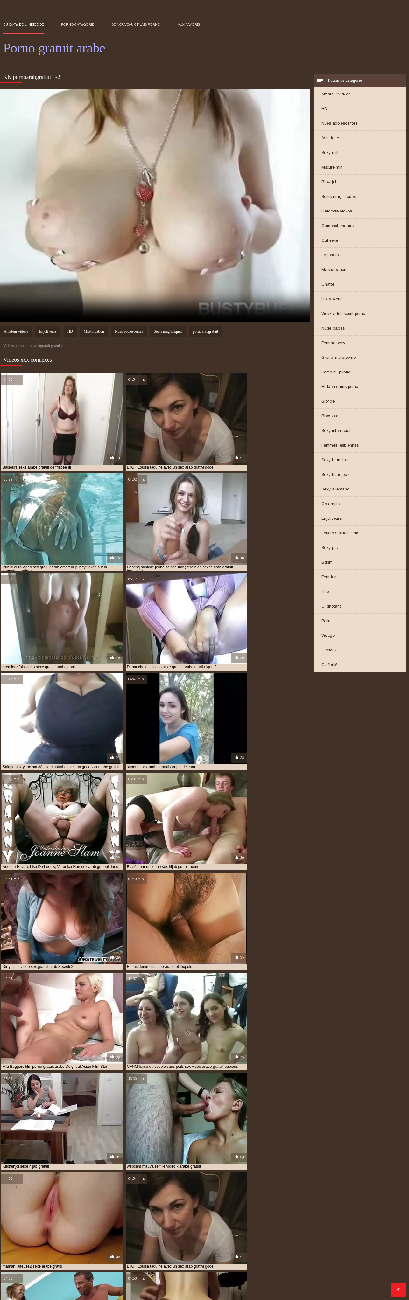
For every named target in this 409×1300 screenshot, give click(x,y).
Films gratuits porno (368, 1271)
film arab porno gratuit (303, 1236)
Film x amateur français (97, 1288)
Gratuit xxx (305, 1267)
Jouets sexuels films (340, 533)
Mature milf (331, 167)
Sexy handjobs (335, 475)
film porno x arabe (169, 1246)
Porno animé (15, 1271)
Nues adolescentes (339, 124)
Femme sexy (333, 343)
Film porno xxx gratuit (46, 1288)
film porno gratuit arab (231, 1243)
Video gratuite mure (342, 1267)
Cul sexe (329, 241)
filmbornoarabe (294, 1250)
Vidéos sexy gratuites (144, 1274)
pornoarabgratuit (205, 332)
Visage (328, 636)
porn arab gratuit (195, 1253)
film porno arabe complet (268, 1239)
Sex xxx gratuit (93, 1267)
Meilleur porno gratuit (193, 1274)
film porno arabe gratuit (324, 1239)
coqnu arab (141, 1236)
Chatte (327, 284)
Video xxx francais (21, 1267)
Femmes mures (281, 1274)
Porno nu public (335, 372)
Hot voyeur (331, 299)
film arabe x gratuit (57, 1239)
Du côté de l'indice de (23, 24)
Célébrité (329, 665)
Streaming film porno (204, 1271)
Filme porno (275, 1278)
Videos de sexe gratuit (345, 1274)
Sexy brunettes (335, 460)
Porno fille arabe (21, 1281)
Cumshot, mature (337, 226)
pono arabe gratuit (153, 1253)
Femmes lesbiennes (340, 445)
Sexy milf (329, 153)
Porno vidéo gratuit (53, 1271)
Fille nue (309, 1274)
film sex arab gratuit (314, 1246)
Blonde (328, 402)
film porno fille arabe (123, 1243)
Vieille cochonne (247, 1271)
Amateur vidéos (335, 94)
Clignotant (331, 606)
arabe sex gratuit (64, 1236)
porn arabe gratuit (238, 1253)
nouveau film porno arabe (103, 1253)
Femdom (329, 577)
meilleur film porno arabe (46, 1253)
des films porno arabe (208, 1236)
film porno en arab (78, 1243)
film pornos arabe (270, 1246)
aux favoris (189, 24)
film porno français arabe (176, 1243)
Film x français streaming (152, 1271)
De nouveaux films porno (135, 24)
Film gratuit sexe (100, 1274)
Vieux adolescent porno (343, 314)
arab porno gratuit (22, 1236)
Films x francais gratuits (204, 1267)
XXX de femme (341, 1278)
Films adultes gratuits (46, 1278)
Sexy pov (330, 548)
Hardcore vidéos (336, 211)
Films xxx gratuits (347, 1288)
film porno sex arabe (125, 1246)
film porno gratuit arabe (285, 1243)
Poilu (325, 621)
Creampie (330, 504)
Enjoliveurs (331, 519)
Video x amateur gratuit (159, 1278)
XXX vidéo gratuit (286, 1271)
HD (324, 109)
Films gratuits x (307, 1278)
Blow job (329, 182)
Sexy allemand (335, 489)
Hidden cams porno (339, 387)
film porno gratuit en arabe (342, 1243)
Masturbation (333, 270)
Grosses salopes (224, 1288)
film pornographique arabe (220, 1246)
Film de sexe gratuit (242, 1274)
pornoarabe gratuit (369, 1253)
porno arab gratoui (281, 1253)
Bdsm (327, 562)
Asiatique (330, 138)
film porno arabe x (373, 1239)
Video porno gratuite (228, 1285)
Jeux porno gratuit (239, 1278)
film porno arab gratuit (214, 1239)
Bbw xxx (329, 416)
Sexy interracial (335, 431)
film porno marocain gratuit (71, 1246)
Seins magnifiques (338, 197)
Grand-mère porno (338, 358)
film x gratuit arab (209, 1250)
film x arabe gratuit (166, 1250)
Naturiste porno (325, 1271)
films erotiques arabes (337, 1250)
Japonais (330, 255)
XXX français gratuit (304, 1288)
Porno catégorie (77, 24)
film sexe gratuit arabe (118, 1250)
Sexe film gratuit (68, 1285)
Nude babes (333, 328)
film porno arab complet (160, 1239)
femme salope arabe (254, 1236)
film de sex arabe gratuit (106, 1239)
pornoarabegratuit (22, 1257)
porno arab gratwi (325, 1253)
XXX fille (89, 1281)
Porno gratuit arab (184, 1288)
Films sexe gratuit (60, 1274)
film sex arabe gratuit (362, 1246)
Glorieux (329, 650)
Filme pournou (58, 1267)
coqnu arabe (169, 1236)
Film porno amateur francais (101, 1278)
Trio (325, 592)
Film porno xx (201, 1278)
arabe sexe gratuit (105, 1236)
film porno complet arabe (28, 1243)
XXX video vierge (59, 1281)
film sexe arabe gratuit (66, 1250)
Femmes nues (380, 1267)
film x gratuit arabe (253, 1250)
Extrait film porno (99, 1292)
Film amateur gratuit (100, 1271)
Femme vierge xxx (376, 1278)
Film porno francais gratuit (261, 1267)
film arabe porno (349, 1236)
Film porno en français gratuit (145, 1267)
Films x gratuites (345, 1285)
